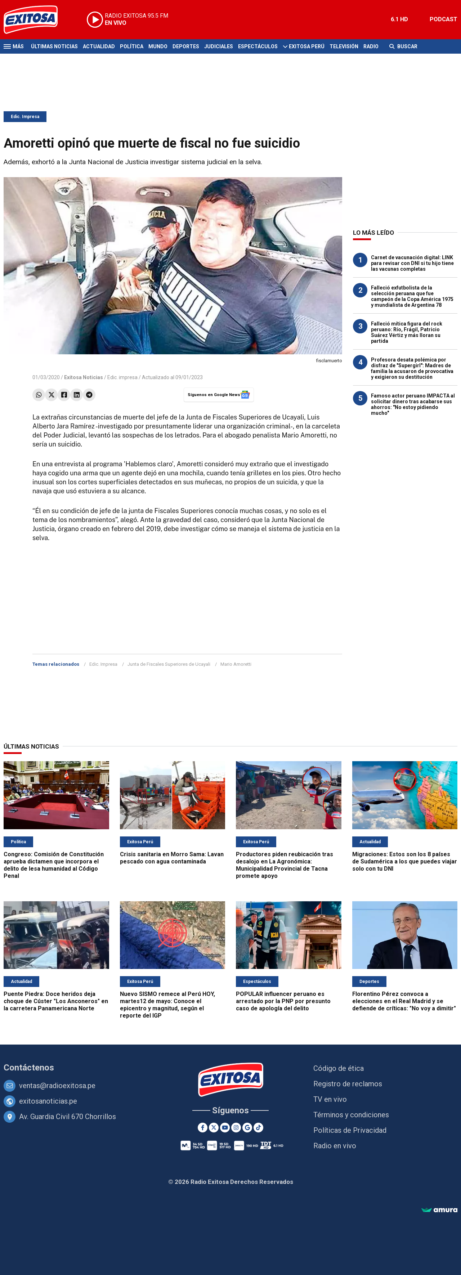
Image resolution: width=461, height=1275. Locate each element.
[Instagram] (236, 1127)
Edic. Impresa (25, 116)
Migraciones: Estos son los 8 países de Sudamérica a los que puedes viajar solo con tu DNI (404, 861)
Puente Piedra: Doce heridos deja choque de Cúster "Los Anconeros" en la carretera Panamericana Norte (56, 1001)
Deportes (186, 46)
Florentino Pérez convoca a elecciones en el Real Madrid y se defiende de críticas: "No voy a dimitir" (404, 1001)
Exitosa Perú (307, 46)
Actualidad (99, 46)
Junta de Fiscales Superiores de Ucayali (168, 664)
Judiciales (218, 46)
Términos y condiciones (351, 1114)
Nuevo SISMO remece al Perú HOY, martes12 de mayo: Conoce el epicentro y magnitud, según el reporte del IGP (167, 1005)
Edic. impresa (122, 377)
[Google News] (247, 1127)
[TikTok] (258, 1127)
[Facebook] (202, 1127)
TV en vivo (330, 1099)
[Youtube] (225, 1127)
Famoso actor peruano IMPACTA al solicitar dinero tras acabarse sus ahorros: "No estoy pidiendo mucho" (413, 404)
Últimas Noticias (54, 46)
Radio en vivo (334, 1145)
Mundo (157, 46)
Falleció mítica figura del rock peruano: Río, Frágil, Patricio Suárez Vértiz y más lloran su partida (406, 332)
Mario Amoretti (235, 664)
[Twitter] (214, 1127)
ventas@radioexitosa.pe (57, 1085)
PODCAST (443, 19)
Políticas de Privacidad (349, 1130)
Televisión (344, 46)
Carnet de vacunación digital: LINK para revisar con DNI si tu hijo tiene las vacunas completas (412, 263)
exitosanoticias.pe (48, 1101)
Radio (371, 46)
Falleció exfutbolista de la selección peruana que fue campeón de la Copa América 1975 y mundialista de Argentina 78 (412, 296)
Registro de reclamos (347, 1083)
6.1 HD (399, 19)
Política (131, 46)
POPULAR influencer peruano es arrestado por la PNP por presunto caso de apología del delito (283, 1001)
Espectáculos (258, 46)
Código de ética (338, 1068)
